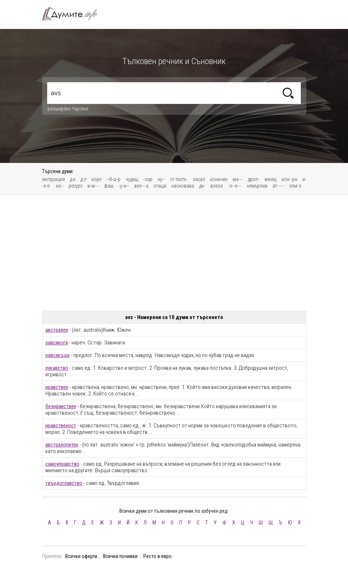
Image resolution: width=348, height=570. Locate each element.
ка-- (60, 186)
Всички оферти (81, 556)
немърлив (257, 186)
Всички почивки (120, 556)
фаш (109, 186)
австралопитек (61, 444)
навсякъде (57, 355)
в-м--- (93, 186)
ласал (199, 179)
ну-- (161, 179)
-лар (147, 179)
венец (271, 179)
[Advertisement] (174, 252)
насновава (182, 186)
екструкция (53, 179)
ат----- (278, 186)
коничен (219, 179)
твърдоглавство (63, 483)
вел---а (141, 186)
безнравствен (60, 406)
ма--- (238, 179)
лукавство (56, 368)
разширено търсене (68, 109)
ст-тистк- (179, 179)
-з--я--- (235, 186)
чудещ (132, 179)
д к (72, 179)
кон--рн (289, 179)
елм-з (295, 186)
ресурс (75, 186)
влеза (216, 186)
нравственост (60, 425)
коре (96, 179)
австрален (56, 330)
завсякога (56, 342)
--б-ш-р (113, 179)
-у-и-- (124, 186)
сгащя (159, 186)
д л (83, 179)
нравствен (56, 387)
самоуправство (62, 464)
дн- (202, 186)
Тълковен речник (74, 13)
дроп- (253, 179)
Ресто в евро (157, 556)
